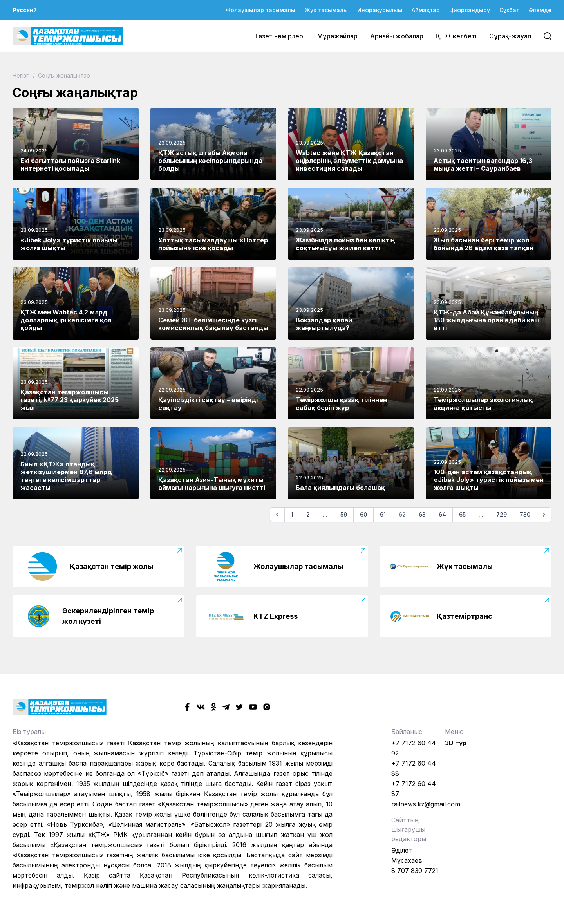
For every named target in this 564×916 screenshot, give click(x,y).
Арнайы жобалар (396, 36)
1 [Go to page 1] (292, 514)
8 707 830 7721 (414, 870)
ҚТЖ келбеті (456, 36)
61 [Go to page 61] (383, 514)
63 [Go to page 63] (422, 514)
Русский (25, 10)
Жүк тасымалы (326, 10)
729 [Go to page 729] (501, 514)
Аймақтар (426, 10)
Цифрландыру (469, 10)
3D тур (455, 743)
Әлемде (540, 10)
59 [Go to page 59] (343, 514)
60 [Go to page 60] (363, 514)
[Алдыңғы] (277, 514)
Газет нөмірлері (280, 36)
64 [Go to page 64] (442, 514)
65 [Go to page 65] (462, 514)
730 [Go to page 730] (525, 514)
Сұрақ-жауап (510, 36)
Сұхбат (509, 10)
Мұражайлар (337, 36)
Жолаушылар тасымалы (260, 10)
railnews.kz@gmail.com (425, 804)
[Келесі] (544, 514)
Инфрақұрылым (379, 10)
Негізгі (22, 75)
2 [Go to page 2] (308, 514)
